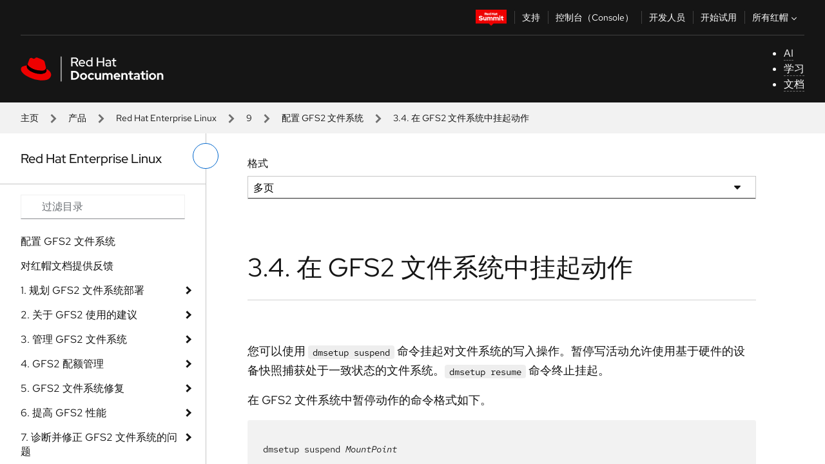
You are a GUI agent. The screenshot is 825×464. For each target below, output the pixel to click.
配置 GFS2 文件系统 (323, 118)
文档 (794, 84)
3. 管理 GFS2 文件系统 (74, 339)
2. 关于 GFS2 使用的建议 (79, 315)
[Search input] (103, 207)
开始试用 (719, 17)
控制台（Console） (595, 17)
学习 (794, 68)
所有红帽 (776, 17)
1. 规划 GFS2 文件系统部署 (82, 290)
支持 (531, 17)
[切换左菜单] (205, 156)
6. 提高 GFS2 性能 (63, 413)
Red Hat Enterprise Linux (166, 118)
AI (788, 53)
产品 (77, 118)
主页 (30, 118)
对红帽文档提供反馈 (67, 266)
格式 (258, 163)
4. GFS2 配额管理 (62, 364)
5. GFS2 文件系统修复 (72, 388)
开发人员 (667, 17)
